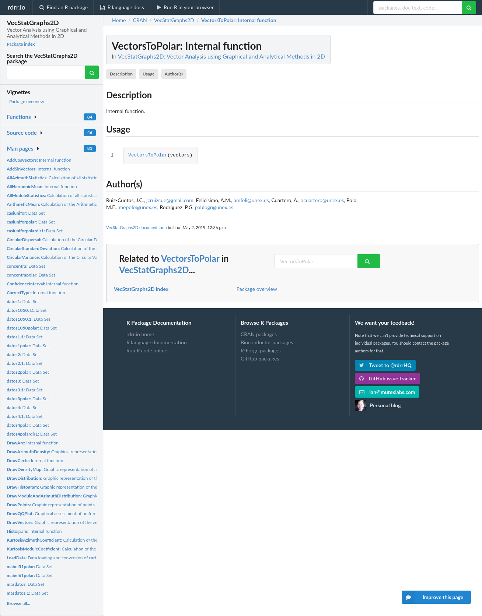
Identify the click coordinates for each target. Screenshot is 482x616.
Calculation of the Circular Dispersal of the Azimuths (75, 239)
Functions (19, 116)
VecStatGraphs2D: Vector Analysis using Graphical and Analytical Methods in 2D (221, 56)
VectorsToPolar (147, 155)
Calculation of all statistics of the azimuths (68, 177)
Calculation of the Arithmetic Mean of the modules (73, 204)
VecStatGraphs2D (154, 269)
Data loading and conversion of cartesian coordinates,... (70, 557)
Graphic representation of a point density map (69, 469)
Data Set (26, 213)
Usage (149, 74)
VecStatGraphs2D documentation (136, 227)
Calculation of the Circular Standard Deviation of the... (86, 248)
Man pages (20, 148)
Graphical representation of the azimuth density (75, 451)
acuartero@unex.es (322, 200)
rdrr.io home (140, 334)
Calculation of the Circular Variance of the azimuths (73, 257)
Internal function (39, 160)
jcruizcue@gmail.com (169, 200)
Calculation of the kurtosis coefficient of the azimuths (86, 540)
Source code (22, 132)
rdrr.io (16, 7)
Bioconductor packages (267, 342)
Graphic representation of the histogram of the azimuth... (78, 487)
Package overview (26, 101)
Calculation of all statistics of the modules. (68, 195)
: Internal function (238, 20)
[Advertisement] (424, 145)
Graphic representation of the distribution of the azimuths (81, 478)
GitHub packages (260, 358)
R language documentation (156, 342)
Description (121, 74)
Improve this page (433, 597)
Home (119, 20)
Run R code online (146, 350)
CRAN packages (259, 334)
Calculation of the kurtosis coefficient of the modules (85, 549)
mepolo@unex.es (138, 207)
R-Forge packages (260, 350)
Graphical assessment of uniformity (55, 513)
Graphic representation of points (51, 504)
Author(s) (174, 74)
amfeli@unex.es (251, 200)
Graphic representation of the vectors (57, 522)
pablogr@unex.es (214, 207)
